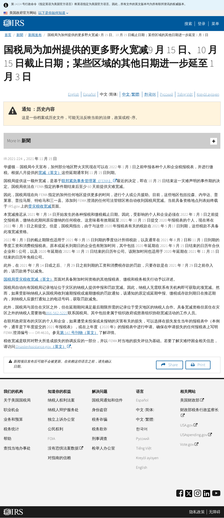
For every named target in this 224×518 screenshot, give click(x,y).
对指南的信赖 (59, 458)
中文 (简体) (109, 94)
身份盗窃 (99, 410)
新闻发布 (35, 35)
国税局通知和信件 (107, 400)
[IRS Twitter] (188, 495)
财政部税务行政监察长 (199, 412)
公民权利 (55, 429)
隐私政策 (197, 512)
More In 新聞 (112, 141)
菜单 (215, 23)
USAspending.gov (196, 435)
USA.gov (188, 425)
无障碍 (214, 512)
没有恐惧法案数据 (65, 448)
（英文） (43, 346)
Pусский (142, 438)
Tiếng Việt (185, 94)
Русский (166, 94)
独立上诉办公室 (61, 419)
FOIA (51, 438)
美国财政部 (192, 400)
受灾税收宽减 (39, 206)
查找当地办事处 (17, 448)
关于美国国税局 (17, 400)
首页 (8, 35)
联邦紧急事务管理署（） (89, 181)
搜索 (188, 23)
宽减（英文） (49, 172)
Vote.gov (189, 444)
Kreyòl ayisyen (208, 94)
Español (89, 94)
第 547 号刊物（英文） (79, 332)
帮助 (7, 438)
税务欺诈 (99, 429)
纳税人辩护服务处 (63, 410)
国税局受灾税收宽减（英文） (29, 279)
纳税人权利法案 (61, 400)
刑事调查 (99, 438)
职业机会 (11, 410)
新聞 (19, 35)
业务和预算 (13, 419)
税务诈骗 (99, 419)
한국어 (150, 94)
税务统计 (11, 429)
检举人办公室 (103, 448)
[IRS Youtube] (216, 494)
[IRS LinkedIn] (206, 495)
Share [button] (173, 365)
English (73, 94)
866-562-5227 (57, 313)
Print (201, 365)
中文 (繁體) (131, 94)
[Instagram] (197, 494)
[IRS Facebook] (179, 494)
